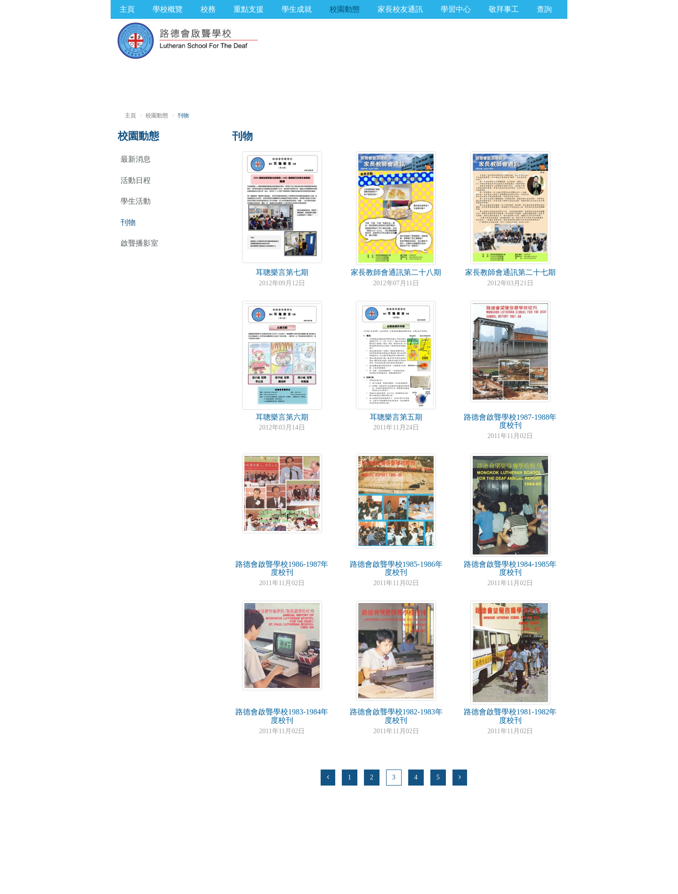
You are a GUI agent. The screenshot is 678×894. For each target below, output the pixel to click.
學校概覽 (168, 9)
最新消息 (136, 159)
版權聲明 (137, 873)
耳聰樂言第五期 (396, 417)
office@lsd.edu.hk (173, 862)
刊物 (128, 222)
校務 (208, 9)
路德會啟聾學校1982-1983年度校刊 (396, 716)
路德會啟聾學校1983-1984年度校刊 (281, 716)
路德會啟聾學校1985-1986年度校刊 (396, 568)
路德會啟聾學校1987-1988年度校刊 (510, 421)
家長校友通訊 (400, 9)
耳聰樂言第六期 (282, 417)
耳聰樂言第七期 (282, 272)
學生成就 (297, 9)
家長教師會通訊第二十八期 (396, 272)
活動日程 (136, 180)
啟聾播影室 (139, 243)
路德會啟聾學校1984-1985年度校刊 (510, 568)
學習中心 (456, 9)
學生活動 (136, 201)
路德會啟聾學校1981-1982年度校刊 (510, 716)
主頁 (127, 9)
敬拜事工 (504, 9)
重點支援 (249, 9)
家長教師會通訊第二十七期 (510, 272)
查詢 (544, 9)
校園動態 (345, 9)
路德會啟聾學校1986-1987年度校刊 (281, 568)
